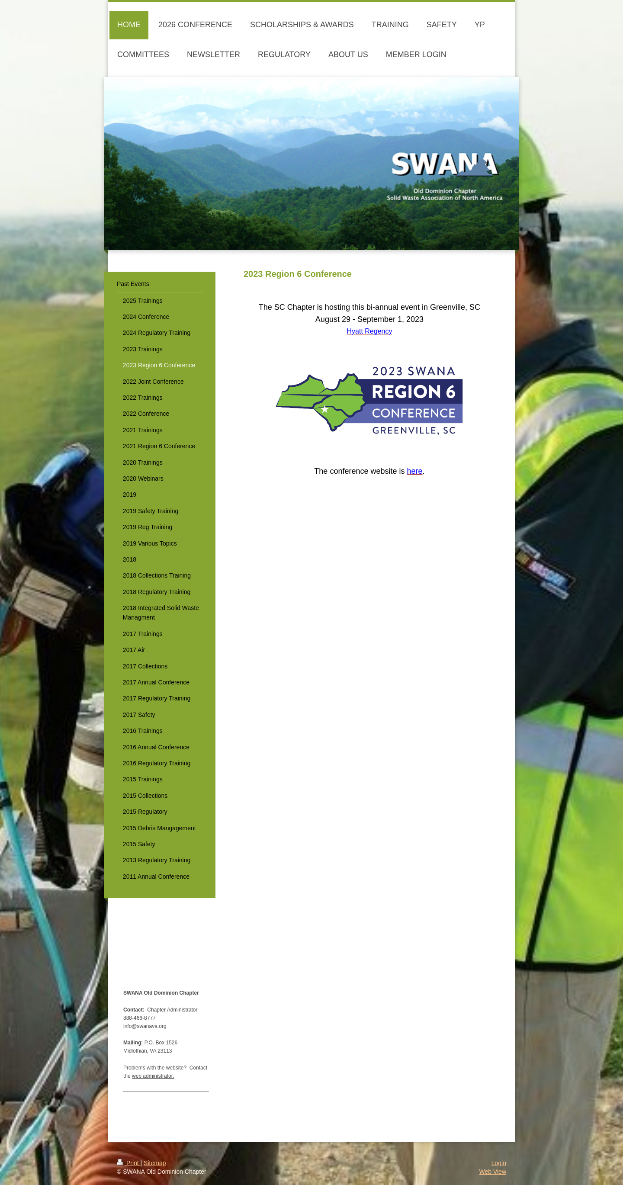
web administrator (152, 1076)
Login (498, 1162)
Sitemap (155, 1162)
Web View (492, 1171)
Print (129, 1162)
